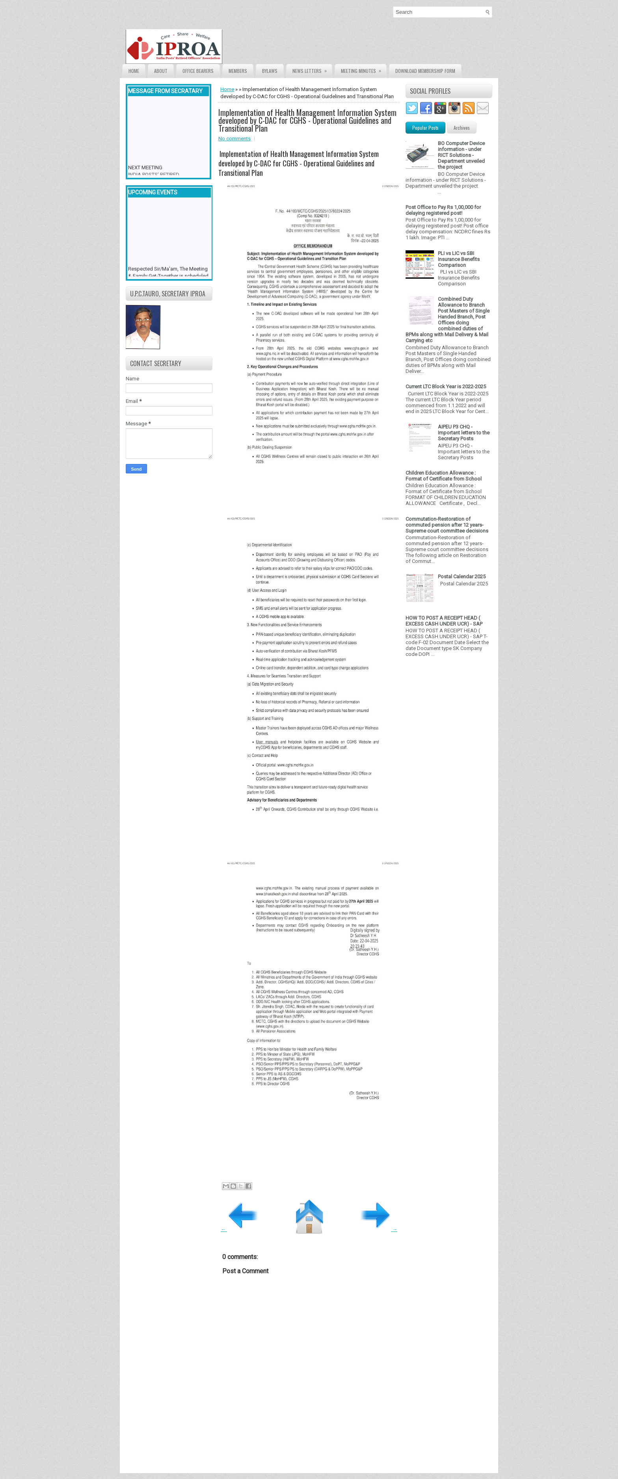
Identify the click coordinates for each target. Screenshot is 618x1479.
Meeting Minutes (363, 69)
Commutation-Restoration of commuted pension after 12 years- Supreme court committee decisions (447, 525)
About (161, 70)
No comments (234, 139)
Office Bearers (198, 70)
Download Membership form (425, 70)
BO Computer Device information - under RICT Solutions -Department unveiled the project (461, 155)
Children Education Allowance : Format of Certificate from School (444, 476)
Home (133, 70)
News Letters (312, 69)
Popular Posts (425, 127)
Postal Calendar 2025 (462, 576)
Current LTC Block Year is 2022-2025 (446, 386)
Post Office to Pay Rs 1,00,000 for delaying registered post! (443, 210)
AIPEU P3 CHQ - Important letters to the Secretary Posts (464, 432)
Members (238, 70)
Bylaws (269, 70)
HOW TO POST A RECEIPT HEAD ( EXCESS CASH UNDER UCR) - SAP (444, 621)
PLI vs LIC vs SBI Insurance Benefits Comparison (459, 259)
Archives (462, 127)
